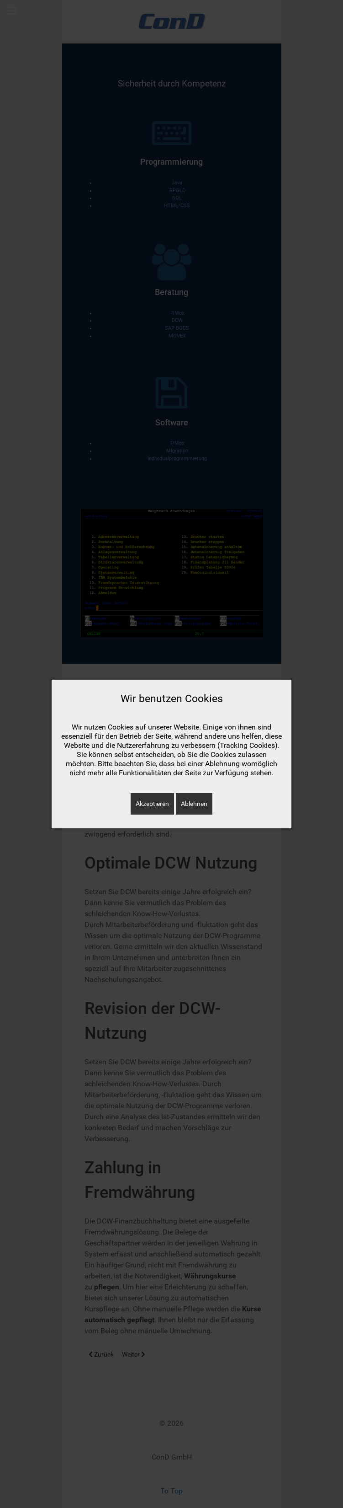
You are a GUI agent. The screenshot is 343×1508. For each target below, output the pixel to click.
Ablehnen (194, 803)
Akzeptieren (152, 803)
